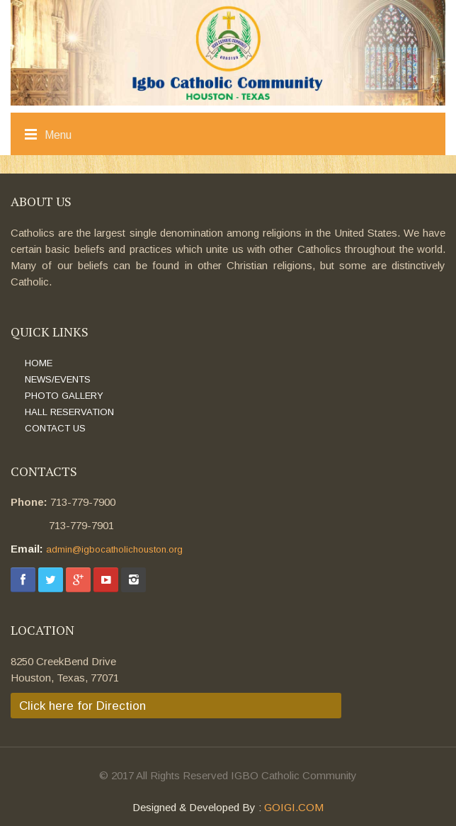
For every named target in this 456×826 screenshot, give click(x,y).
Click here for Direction (82, 706)
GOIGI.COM (294, 807)
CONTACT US (55, 428)
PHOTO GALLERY (64, 395)
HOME (38, 363)
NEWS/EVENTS (58, 379)
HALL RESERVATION (69, 412)
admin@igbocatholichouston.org (114, 549)
